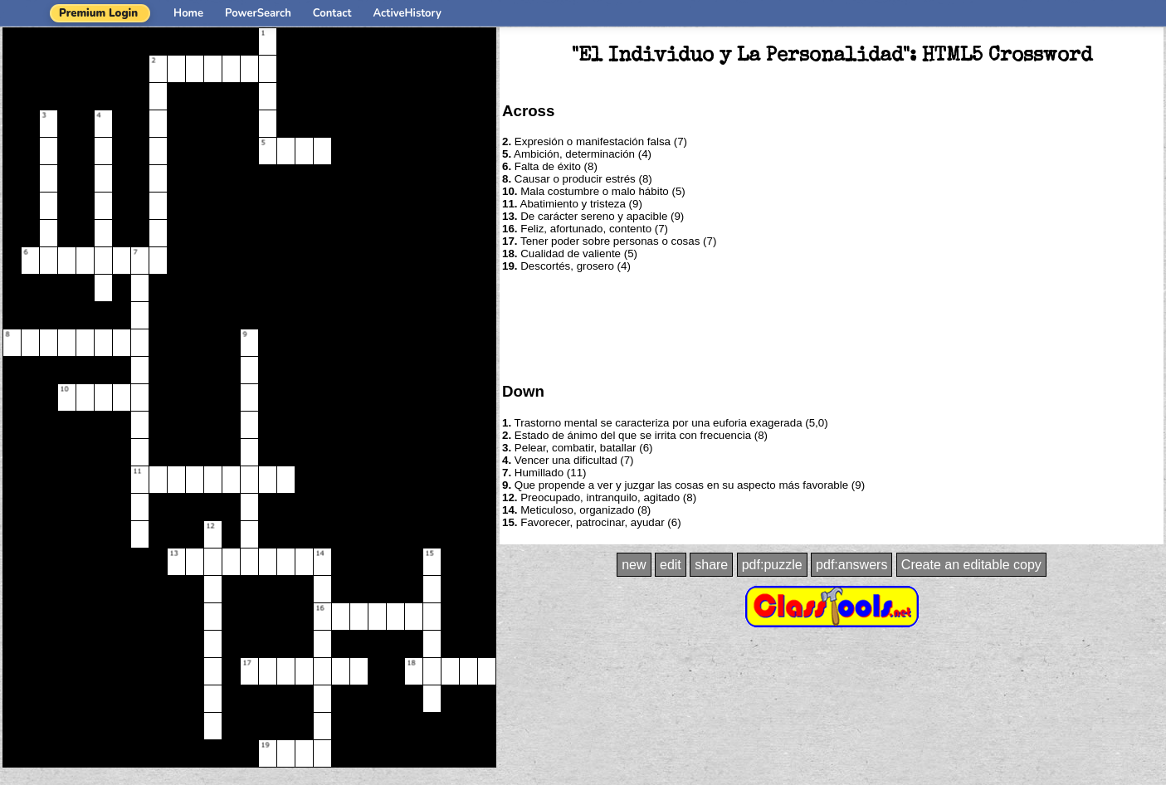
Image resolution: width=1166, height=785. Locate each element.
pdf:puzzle (772, 565)
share (711, 565)
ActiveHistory (407, 13)
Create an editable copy (971, 565)
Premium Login (98, 13)
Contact (332, 13)
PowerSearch (258, 13)
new (634, 565)
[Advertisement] (831, 326)
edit (670, 565)
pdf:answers (851, 565)
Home (188, 13)
